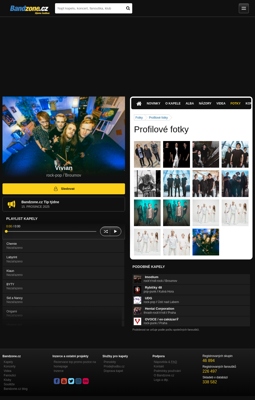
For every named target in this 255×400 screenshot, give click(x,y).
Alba (190, 103)
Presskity (110, 362)
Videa (221, 103)
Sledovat (64, 189)
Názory (205, 103)
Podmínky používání (167, 371)
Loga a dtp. (161, 380)
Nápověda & (165, 362)
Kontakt (159, 366)
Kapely (8, 362)
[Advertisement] (127, 54)
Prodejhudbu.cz (114, 366)
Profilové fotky (158, 117)
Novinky (153, 103)
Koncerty (9, 366)
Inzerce (59, 371)
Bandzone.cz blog (15, 389)
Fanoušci (10, 375)
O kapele (173, 103)
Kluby (7, 380)
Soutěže (9, 384)
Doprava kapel (113, 371)
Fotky (236, 103)
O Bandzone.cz (164, 375)
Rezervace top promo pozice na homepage (75, 364)
